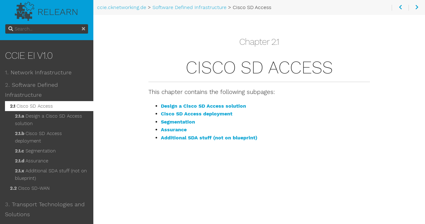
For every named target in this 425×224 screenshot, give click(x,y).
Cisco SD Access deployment (38, 137)
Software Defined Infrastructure (31, 90)
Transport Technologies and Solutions (45, 209)
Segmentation (35, 151)
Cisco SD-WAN (30, 188)
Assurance (31, 161)
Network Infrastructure (38, 72)
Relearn (47, 10)
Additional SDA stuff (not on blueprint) (51, 174)
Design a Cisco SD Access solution (48, 119)
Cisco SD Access (31, 106)
